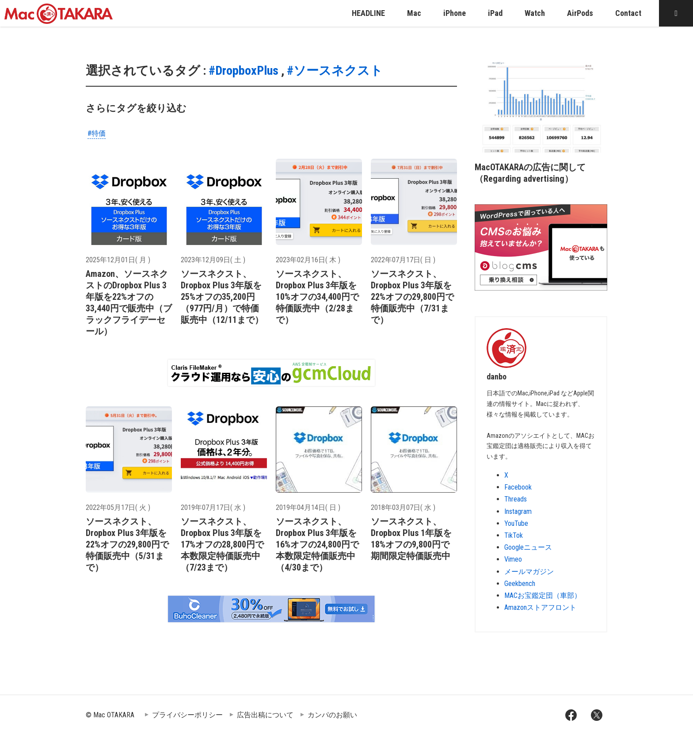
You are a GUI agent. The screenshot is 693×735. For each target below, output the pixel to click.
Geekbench (519, 583)
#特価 (97, 133)
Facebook (518, 487)
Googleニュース (528, 547)
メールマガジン (529, 571)
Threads (515, 499)
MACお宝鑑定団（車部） (542, 595)
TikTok (513, 535)
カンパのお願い (332, 715)
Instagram (518, 511)
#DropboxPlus (243, 70)
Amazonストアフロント (540, 607)
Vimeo (513, 559)
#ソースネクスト (335, 70)
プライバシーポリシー (187, 715)
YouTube (516, 523)
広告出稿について (265, 715)
